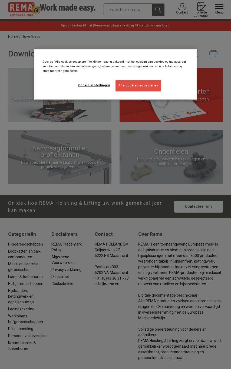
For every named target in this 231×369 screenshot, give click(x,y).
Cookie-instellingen (94, 85)
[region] (115, 74)
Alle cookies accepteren (138, 85)
